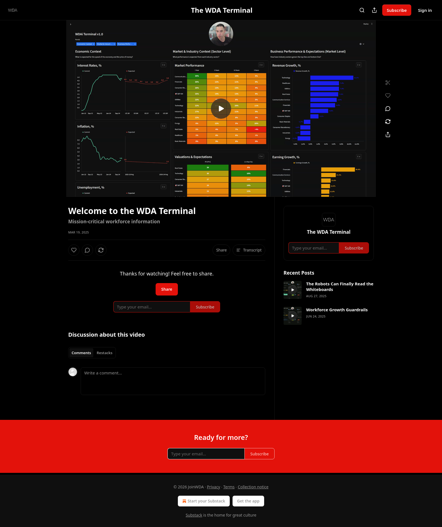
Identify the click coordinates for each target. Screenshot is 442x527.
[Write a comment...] (173, 381)
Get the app (248, 501)
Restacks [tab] (104, 352)
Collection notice (253, 486)
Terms (229, 486)
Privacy (213, 486)
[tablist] (92, 352)
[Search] (362, 10)
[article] (328, 290)
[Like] (73, 250)
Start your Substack (203, 501)
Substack (194, 515)
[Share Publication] (374, 10)
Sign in (425, 10)
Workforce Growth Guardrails (337, 309)
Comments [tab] (81, 352)
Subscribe (397, 10)
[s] (221, 108)
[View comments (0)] (388, 108)
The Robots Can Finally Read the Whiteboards (340, 286)
